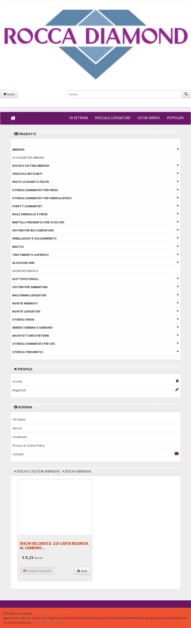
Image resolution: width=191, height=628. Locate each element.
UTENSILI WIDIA (95, 319)
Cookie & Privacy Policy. (50, 622)
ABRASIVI (95, 150)
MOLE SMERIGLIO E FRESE (95, 214)
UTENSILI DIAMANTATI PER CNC (95, 344)
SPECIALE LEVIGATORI (112, 117)
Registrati (95, 390)
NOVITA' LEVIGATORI (95, 311)
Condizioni (19, 437)
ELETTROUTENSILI (95, 279)
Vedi (82, 571)
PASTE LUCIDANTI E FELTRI (95, 182)
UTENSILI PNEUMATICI (95, 352)
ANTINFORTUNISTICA (25, 271)
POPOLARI (175, 117)
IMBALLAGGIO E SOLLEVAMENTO (95, 238)
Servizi (17, 428)
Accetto (43, 613)
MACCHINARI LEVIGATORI (95, 295)
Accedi (95, 381)
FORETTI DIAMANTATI (95, 206)
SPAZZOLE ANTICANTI (95, 174)
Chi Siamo (19, 419)
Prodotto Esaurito (37, 571)
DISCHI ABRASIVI (78, 471)
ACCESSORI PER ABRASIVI (28, 158)
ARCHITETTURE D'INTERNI (95, 336)
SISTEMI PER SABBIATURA (95, 287)
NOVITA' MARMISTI (95, 303)
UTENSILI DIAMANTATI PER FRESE (95, 190)
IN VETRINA (78, 117)
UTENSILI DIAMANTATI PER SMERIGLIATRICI (95, 198)
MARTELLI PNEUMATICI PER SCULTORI (95, 222)
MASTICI (95, 247)
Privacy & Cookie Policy (28, 445)
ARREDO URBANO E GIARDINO (95, 328)
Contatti (95, 454)
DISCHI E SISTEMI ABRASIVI (95, 166)
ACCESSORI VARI (95, 263)
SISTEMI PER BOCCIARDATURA (95, 230)
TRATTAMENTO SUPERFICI (95, 255)
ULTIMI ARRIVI (148, 117)
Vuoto (9, 94)
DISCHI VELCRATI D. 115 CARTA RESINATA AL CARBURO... (54, 545)
